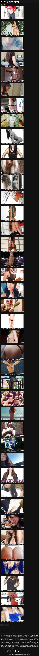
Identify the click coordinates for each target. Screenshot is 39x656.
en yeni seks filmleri (24, 639)
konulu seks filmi (7, 643)
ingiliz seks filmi (23, 642)
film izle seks (15, 641)
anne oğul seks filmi (27, 635)
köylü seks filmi (8, 645)
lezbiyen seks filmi (16, 645)
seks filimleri (3, 648)
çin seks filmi (7, 638)
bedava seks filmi (13, 636)
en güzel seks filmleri (28, 638)
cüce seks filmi (20, 638)
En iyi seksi (3, 4)
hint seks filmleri (15, 642)
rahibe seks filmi (15, 646)
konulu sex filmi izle (32, 643)
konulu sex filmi (24, 643)
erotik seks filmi (32, 639)
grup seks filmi (27, 641)
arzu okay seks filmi (5, 636)
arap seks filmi (35, 635)
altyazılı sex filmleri (11, 635)
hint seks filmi (8, 642)
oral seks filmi (8, 646)
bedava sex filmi (29, 636)
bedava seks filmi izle (21, 636)
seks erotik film (35, 646)
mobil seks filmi (32, 645)
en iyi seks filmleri (8, 639)
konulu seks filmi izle (15, 643)
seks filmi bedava (22, 648)
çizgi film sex (13, 638)
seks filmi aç (15, 648)
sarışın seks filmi (22, 646)
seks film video (9, 648)
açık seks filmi (4, 635)
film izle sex (20, 641)
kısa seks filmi (30, 642)
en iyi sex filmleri (15, 639)
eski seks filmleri (8, 641)
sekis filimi (29, 646)
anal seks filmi (19, 635)
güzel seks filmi (33, 641)
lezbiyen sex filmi (24, 645)
